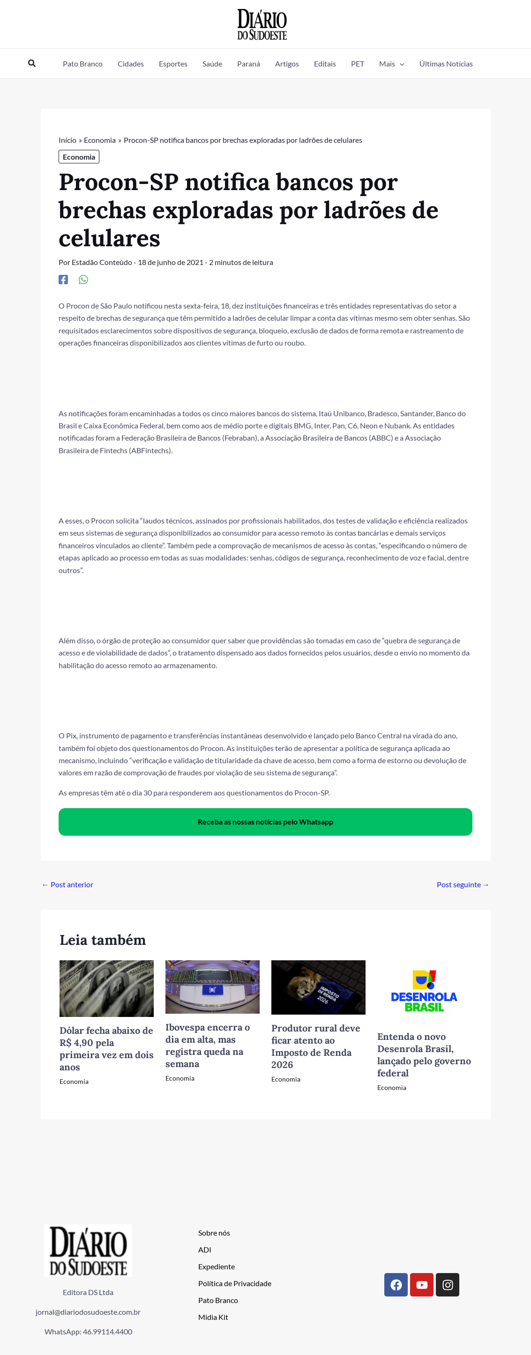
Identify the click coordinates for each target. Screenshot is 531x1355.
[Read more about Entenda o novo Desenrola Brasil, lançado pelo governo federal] (424, 990)
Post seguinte (463, 884)
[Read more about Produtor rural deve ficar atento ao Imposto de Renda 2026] (318, 986)
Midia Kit (213, 1316)
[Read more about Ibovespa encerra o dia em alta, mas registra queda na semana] (212, 985)
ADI (204, 1249)
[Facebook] (63, 279)
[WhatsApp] (83, 279)
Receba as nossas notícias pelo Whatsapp (265, 821)
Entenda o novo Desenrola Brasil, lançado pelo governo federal (424, 1055)
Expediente (216, 1266)
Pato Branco (218, 1300)
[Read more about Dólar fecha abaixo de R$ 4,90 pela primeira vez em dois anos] (107, 987)
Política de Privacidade (234, 1283)
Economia (79, 156)
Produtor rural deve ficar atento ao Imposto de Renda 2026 (315, 1046)
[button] (32, 63)
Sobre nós (214, 1232)
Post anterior (67, 884)
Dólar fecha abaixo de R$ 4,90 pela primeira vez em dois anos (107, 1048)
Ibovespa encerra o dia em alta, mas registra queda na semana (207, 1045)
